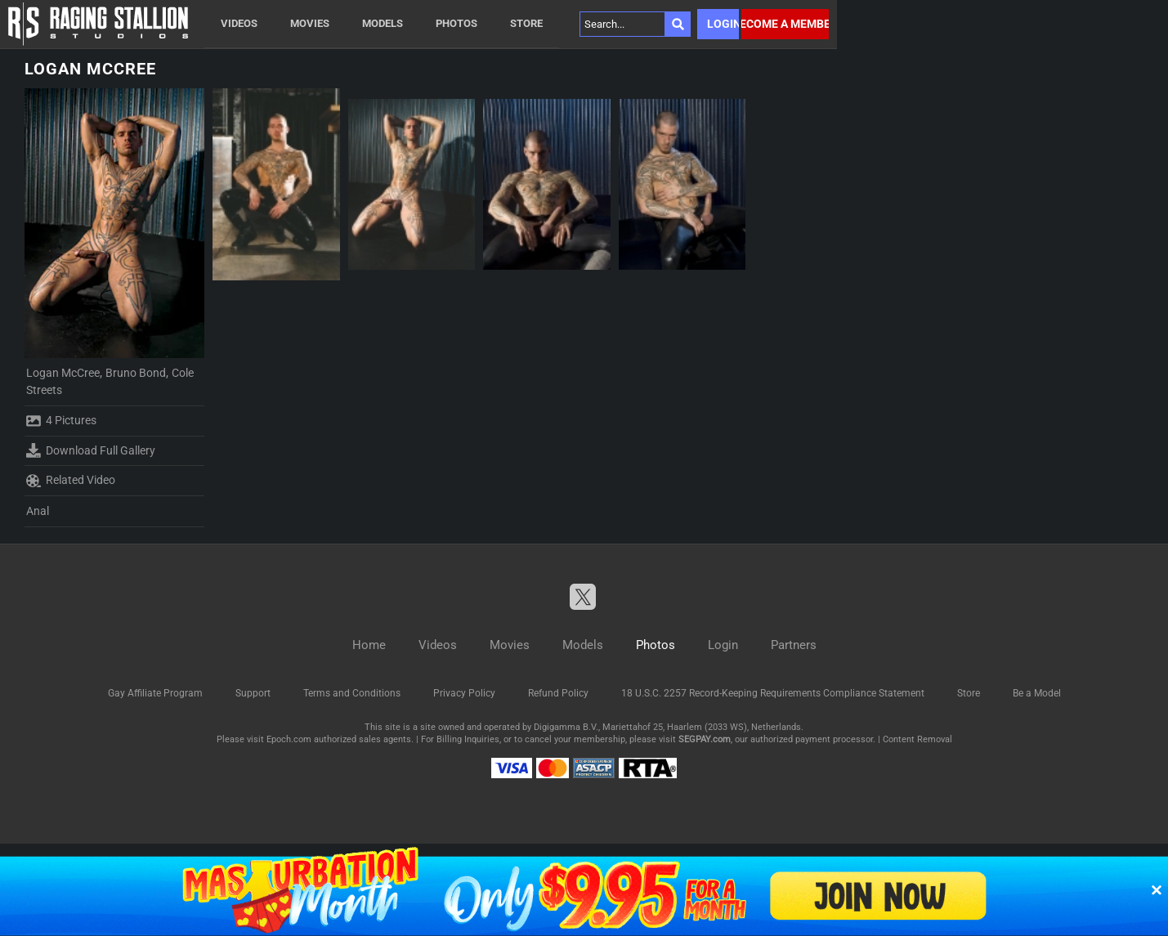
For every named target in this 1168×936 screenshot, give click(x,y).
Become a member (785, 23)
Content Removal (917, 739)
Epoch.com (288, 739)
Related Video (70, 480)
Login (723, 23)
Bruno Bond (135, 372)
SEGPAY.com (704, 739)
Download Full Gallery (90, 450)
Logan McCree (63, 372)
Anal (37, 510)
